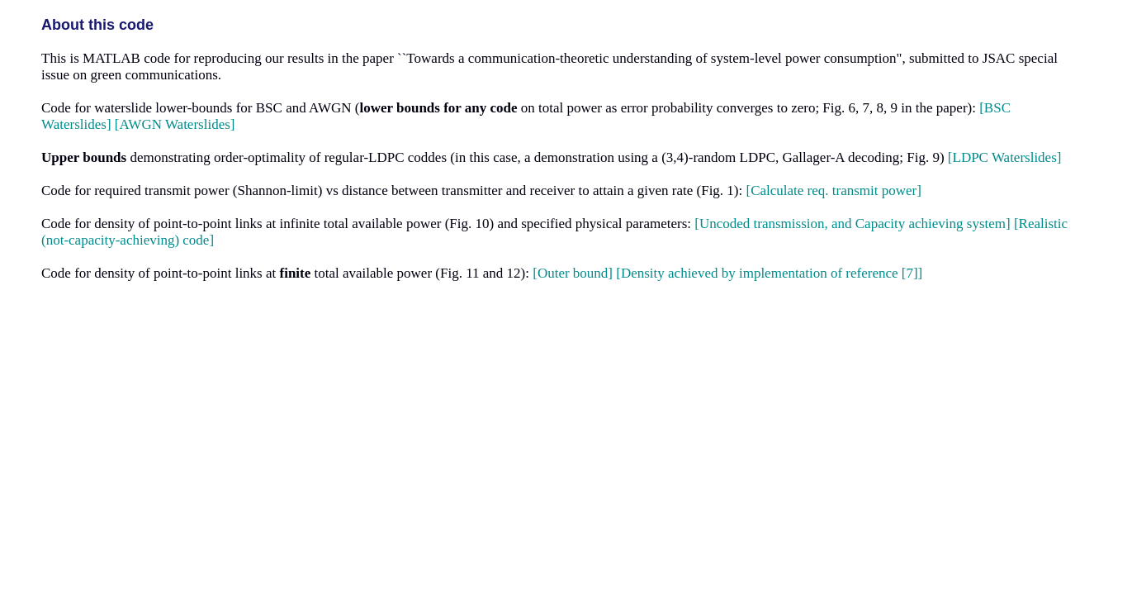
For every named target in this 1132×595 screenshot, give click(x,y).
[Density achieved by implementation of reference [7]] (769, 273)
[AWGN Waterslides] (175, 124)
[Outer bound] (573, 273)
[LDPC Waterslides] (1005, 157)
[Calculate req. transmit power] (833, 190)
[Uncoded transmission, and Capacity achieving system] (852, 223)
